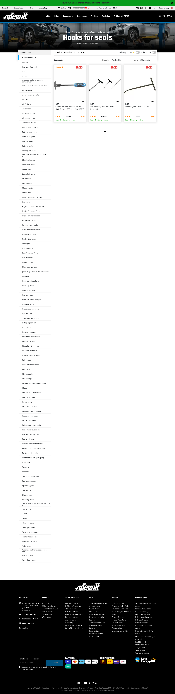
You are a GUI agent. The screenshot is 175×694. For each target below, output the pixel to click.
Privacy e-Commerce (120, 609)
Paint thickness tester (30, 365)
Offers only (146, 52)
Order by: (106, 60)
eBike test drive (71, 609)
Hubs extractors (28, 290)
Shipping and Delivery (97, 614)
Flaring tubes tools (29, 239)
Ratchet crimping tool (30, 434)
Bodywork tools (28, 165)
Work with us (47, 617)
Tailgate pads (140, 648)
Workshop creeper (29, 560)
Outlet (137, 634)
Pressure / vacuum (29, 406)
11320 (24, 76)
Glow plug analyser (30, 267)
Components (68, 16)
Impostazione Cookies (120, 631)
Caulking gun (27, 183)
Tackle (24, 513)
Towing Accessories (30, 532)
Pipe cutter (26, 369)
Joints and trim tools (30, 318)
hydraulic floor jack (29, 67)
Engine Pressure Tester (31, 211)
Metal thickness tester (31, 337)
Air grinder (26, 109)
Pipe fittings (27, 379)
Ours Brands (47, 614)
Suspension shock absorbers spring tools (36, 504)
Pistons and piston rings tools (34, 383)
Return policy (94, 631)
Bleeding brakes (28, 160)
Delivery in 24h (125, 52)
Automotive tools (88, 32)
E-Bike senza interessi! (144, 617)
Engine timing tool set (31, 216)
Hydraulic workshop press (32, 299)
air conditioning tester (31, 95)
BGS (57, 104)
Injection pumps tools (30, 309)
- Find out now (107, 3)
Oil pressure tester (29, 351)
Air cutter (26, 99)
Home (67, 32)
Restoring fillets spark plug (33, 458)
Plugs (24, 388)
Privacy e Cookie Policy (120, 606)
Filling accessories (29, 234)
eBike (48, 16)
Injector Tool (27, 313)
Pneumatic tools (28, 397)
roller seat (26, 462)
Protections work (29, 420)
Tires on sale (140, 650)
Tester (24, 518)
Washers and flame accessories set (34, 551)
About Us (45, 603)
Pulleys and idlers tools (31, 425)
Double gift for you (142, 614)
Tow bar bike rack (142, 653)
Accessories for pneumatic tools (35, 85)
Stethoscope (27, 495)
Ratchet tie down (29, 439)
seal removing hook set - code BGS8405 (102, 108)
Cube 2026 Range (142, 611)
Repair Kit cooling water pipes (34, 448)
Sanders (25, 467)
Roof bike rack (140, 642)
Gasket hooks (27, 262)
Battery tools (27, 146)
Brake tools (26, 178)
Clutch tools (27, 192)
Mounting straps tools (31, 346)
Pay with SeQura (71, 611)
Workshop (106, 16)
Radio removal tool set (31, 430)
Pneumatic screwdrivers (31, 392)
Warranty (69, 623)
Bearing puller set (29, 151)
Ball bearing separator (31, 127)
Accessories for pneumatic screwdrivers (32, 81)
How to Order (94, 609)
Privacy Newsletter (119, 620)
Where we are (47, 611)
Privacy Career (117, 623)
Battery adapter (28, 137)
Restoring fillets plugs (31, 453)
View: (136, 60)
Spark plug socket (29, 481)
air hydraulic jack (28, 113)
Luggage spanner (29, 332)
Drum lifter (26, 202)
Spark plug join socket (30, 476)
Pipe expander (27, 374)
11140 (24, 71)
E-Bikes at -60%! (121, 16)
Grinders (25, 276)
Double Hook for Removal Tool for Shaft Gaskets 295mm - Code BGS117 (69, 108)
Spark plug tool (28, 486)
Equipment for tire (29, 220)
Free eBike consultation (74, 628)
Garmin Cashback (141, 623)
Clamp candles (28, 188)
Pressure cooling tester (31, 411)
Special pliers (27, 490)
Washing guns (28, 555)
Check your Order (72, 603)
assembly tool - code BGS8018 (137, 107)
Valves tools (27, 546)
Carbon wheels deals (143, 609)
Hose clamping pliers (30, 281)
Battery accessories (30, 132)
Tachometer (27, 509)
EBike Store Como (49, 606)
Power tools (27, 402)
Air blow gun (27, 90)
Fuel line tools (27, 248)
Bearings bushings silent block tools (34, 155)
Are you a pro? (71, 620)
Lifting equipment (29, 323)
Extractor (26, 62)
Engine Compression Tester (33, 206)
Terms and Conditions (97, 623)
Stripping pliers (28, 499)
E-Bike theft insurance (73, 606)
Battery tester (28, 141)
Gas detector (27, 258)
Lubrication (26, 327)
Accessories (82, 16)
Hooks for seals (103, 32)
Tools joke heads (29, 527)
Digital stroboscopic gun (32, 197)
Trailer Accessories (30, 537)
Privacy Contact (118, 617)
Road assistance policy (74, 614)
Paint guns (26, 360)
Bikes (56, 16)
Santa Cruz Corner (142, 645)
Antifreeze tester (29, 123)
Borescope (26, 169)
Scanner (25, 472)
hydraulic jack (27, 295)
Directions (26, 610)
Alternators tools (29, 118)
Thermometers (28, 523)
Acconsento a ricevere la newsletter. (40, 668)
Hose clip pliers (28, 285)
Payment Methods (96, 611)
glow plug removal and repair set (35, 272)
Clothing (94, 16)
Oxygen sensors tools (31, 355)
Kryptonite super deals (144, 631)
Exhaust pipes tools (30, 225)
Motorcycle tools (29, 341)
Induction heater (28, 304)
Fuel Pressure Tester (30, 253)
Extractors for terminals (31, 230)
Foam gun (26, 244)
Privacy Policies (118, 603)
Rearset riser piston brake (32, 444)
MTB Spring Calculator (73, 625)
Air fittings (26, 104)
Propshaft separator (30, 416)
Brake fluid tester (29, 174)
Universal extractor (30, 541)
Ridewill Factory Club (50, 609)
